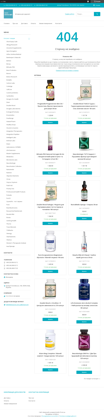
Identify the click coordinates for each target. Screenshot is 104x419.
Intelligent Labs (11, 137)
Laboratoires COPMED (13, 147)
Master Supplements (13, 153)
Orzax (8, 179)
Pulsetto (9, 195)
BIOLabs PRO (10, 67)
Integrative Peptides (12, 134)
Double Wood (10, 105)
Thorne (8, 224)
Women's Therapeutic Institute (16, 243)
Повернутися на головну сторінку (67, 70)
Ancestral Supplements (13, 48)
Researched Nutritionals (14, 211)
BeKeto (8, 61)
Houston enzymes (12, 128)
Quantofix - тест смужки (14, 201)
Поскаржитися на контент (50, 416)
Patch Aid (9, 185)
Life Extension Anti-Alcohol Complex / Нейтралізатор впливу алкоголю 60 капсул (84, 305)
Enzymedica (10, 115)
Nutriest (9, 173)
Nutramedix (10, 169)
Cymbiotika (10, 96)
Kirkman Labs (10, 141)
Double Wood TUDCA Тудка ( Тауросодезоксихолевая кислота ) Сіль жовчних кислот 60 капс (84, 106)
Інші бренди (10, 246)
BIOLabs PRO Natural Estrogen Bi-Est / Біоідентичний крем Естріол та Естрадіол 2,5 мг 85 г (50, 156)
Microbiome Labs (11, 160)
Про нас (15, 23)
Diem (8, 102)
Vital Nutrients (10, 237)
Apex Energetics (11, 51)
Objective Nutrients (12, 176)
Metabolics (9, 157)
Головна (6, 23)
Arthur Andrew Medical (13, 54)
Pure (8, 205)
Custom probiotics (12, 93)
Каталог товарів (9, 38)
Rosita (8, 217)
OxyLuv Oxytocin (11, 182)
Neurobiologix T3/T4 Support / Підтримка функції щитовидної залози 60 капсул (84, 156)
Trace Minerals (11, 227)
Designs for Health (12, 99)
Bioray (8, 64)
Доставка (24, 23)
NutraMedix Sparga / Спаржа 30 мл (84, 205)
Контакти (58, 23)
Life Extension (10, 150)
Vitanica (9, 240)
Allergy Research (11, 45)
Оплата (33, 23)
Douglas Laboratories (13, 109)
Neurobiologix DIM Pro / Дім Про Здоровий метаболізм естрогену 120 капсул (84, 355)
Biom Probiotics (11, 70)
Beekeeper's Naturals (13, 57)
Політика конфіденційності (67, 416)
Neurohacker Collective (13, 166)
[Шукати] (97, 14)
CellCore (9, 89)
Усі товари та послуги (91, 379)
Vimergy (9, 233)
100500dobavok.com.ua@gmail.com (17, 305)
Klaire (8, 144)
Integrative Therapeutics (14, 131)
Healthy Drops (11, 125)
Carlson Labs (10, 83)
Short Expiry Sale (11, 41)
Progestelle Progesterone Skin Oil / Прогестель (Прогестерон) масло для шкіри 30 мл (50, 106)
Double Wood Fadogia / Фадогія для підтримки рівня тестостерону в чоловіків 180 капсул (50, 207)
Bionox (8, 73)
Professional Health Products (15, 192)
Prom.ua (62, 412)
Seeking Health (11, 221)
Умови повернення (45, 23)
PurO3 (8, 198)
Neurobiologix (10, 163)
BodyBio (9, 80)
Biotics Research (11, 77)
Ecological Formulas (12, 112)
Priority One (10, 189)
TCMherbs (9, 230)
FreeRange (9, 118)
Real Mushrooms (11, 208)
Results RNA (10, 214)
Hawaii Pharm (10, 121)
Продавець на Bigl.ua (52, 414)
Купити (50, 122)
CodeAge (9, 86)
